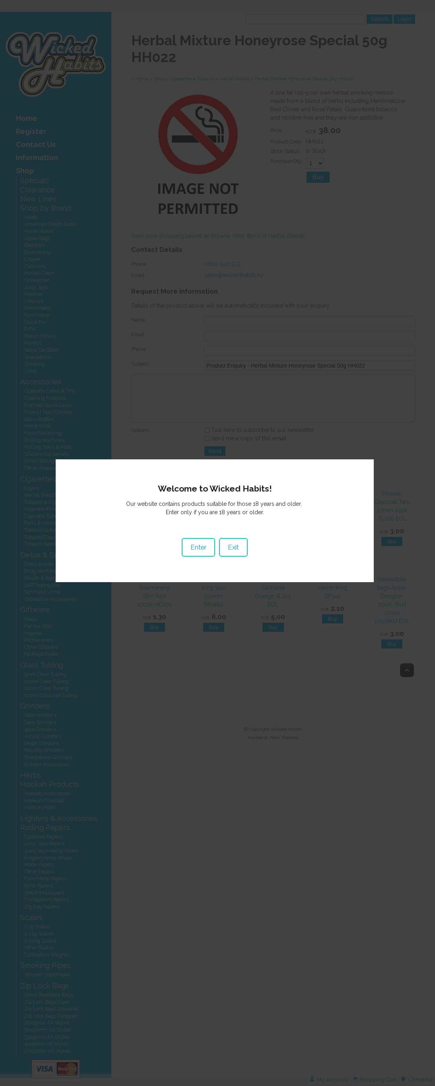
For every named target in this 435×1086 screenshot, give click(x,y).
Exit (236, 551)
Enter (201, 551)
